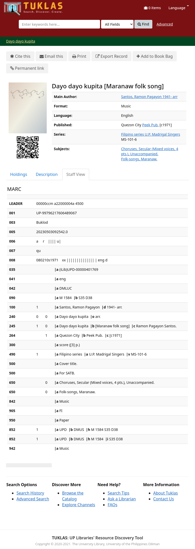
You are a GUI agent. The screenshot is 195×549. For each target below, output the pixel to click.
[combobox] (59, 24)
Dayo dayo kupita (20, 41)
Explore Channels (78, 505)
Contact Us (163, 499)
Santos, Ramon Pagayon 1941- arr (149, 96)
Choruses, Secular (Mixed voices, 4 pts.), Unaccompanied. (149, 151)
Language (179, 7)
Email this (51, 56)
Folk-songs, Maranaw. (139, 159)
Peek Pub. (150, 124)
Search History (30, 493)
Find (143, 24)
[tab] (19, 174)
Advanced (165, 24)
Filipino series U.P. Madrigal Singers (150, 134)
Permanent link (27, 68)
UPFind (16, 6)
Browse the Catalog (73, 496)
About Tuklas (165, 493)
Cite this (20, 56)
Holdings (18, 174)
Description (47, 174)
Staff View (75, 174)
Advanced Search (33, 499)
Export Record (111, 56)
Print (79, 56)
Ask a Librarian (122, 499)
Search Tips (118, 493)
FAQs (112, 505)
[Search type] (117, 24)
